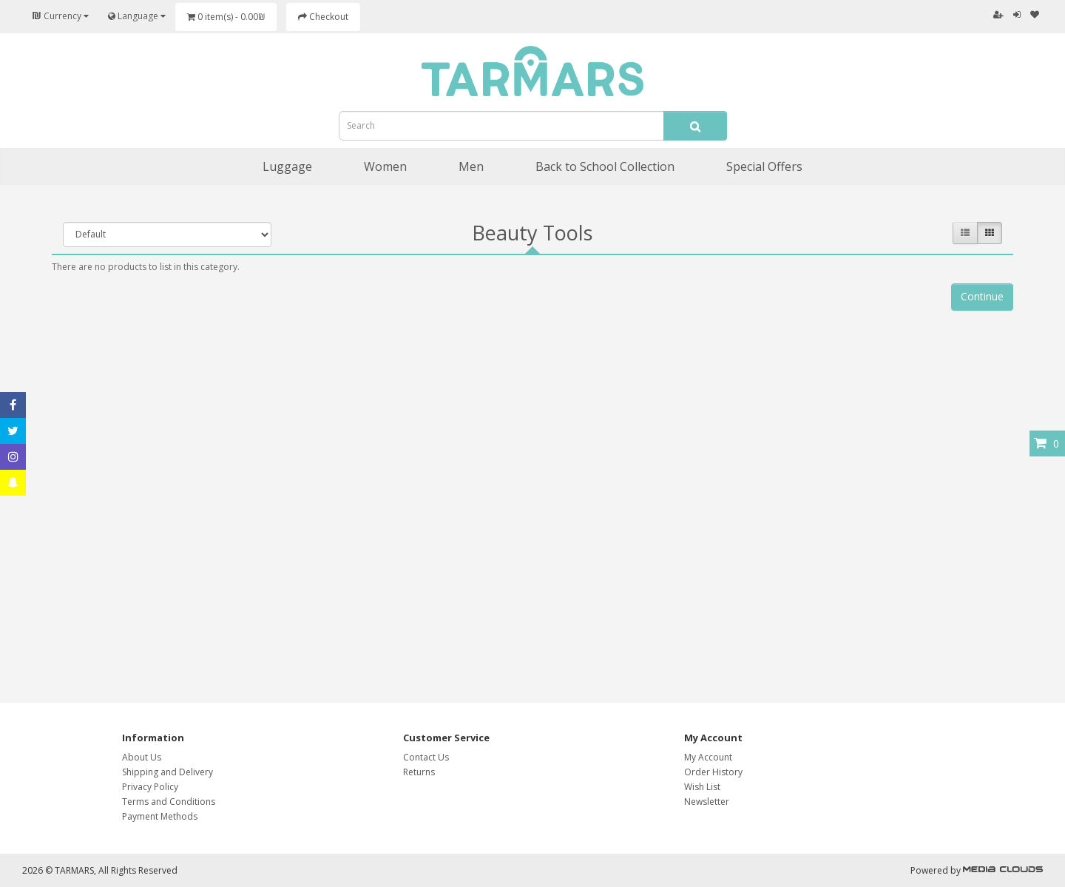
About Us (141, 757)
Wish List (702, 786)
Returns (419, 772)
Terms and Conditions (168, 801)
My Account (708, 757)
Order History (713, 772)
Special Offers (764, 166)
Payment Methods (159, 816)
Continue (982, 296)
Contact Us (426, 757)
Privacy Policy (150, 786)
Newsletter (706, 801)
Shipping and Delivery (167, 772)
